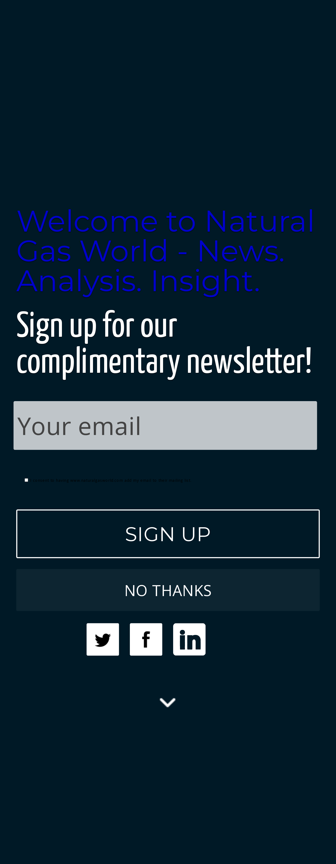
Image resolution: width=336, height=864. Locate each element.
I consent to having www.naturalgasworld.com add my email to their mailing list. (108, 480)
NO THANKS (168, 590)
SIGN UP (168, 534)
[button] (168, 251)
